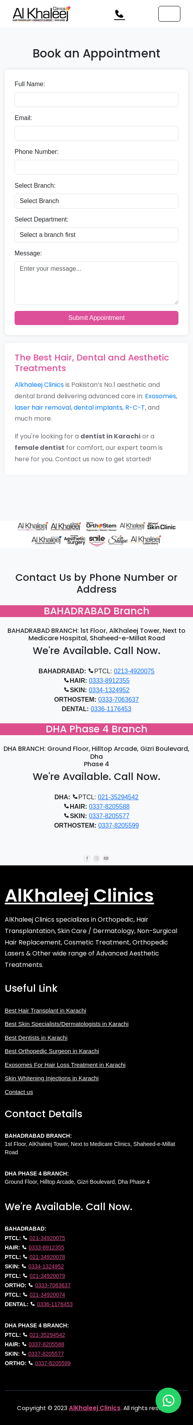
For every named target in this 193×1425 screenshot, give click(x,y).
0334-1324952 (109, 690)
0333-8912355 (109, 680)
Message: (28, 253)
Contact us (19, 1092)
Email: (23, 118)
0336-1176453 (111, 709)
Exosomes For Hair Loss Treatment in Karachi (65, 1064)
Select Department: (42, 219)
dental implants (98, 407)
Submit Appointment (96, 317)
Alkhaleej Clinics (39, 384)
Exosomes (160, 396)
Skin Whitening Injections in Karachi (51, 1078)
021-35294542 (118, 797)
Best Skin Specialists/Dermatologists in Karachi (66, 1023)
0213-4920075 (134, 671)
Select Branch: (35, 185)
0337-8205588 (109, 806)
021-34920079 (47, 1276)
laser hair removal (43, 407)
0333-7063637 (118, 699)
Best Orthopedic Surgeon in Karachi (52, 1051)
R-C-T (135, 407)
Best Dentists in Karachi (36, 1037)
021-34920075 (47, 1238)
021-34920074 (47, 1295)
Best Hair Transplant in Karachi (45, 1010)
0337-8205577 (109, 816)
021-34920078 (47, 1257)
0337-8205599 (118, 825)
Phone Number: (37, 151)
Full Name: (30, 84)
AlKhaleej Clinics (79, 895)
